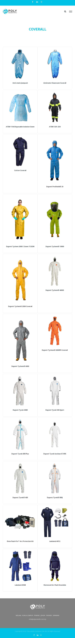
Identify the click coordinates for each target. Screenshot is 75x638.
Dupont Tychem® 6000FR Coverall (55, 350)
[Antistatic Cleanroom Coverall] (55, 49)
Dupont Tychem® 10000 (55, 246)
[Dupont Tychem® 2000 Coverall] (20, 256)
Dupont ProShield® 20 (54, 187)
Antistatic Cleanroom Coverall (54, 83)
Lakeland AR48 (20, 585)
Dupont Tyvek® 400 (20, 497)
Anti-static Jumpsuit (20, 83)
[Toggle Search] (65, 11)
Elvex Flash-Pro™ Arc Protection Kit (20, 541)
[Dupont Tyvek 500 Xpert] (55, 376)
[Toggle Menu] (71, 11)
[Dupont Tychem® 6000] (20, 316)
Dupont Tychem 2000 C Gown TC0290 (20, 246)
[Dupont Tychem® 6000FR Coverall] (55, 316)
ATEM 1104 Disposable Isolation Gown (20, 127)
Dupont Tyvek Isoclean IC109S (54, 454)
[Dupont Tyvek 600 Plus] (20, 420)
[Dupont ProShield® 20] (55, 136)
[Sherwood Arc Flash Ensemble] (55, 551)
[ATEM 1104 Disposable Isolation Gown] (20, 93)
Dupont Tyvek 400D (20, 410)
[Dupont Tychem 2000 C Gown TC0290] (20, 196)
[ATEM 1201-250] (55, 93)
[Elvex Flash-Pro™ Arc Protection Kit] (20, 507)
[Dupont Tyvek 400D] (20, 376)
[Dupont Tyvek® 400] (20, 463)
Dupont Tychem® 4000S (55, 290)
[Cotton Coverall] (20, 136)
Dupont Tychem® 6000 (20, 366)
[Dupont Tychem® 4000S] (55, 256)
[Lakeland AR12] (55, 507)
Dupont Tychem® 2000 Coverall (20, 306)
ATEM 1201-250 (55, 127)
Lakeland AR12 (54, 541)
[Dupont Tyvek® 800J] (55, 463)
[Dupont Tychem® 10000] (55, 196)
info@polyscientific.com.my (37, 619)
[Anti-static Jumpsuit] (20, 49)
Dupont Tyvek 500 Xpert (55, 410)
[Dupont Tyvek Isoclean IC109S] (55, 420)
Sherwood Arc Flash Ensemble (55, 585)
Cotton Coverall (20, 170)
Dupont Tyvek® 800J (55, 497)
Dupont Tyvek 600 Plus (20, 454)
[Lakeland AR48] (20, 551)
